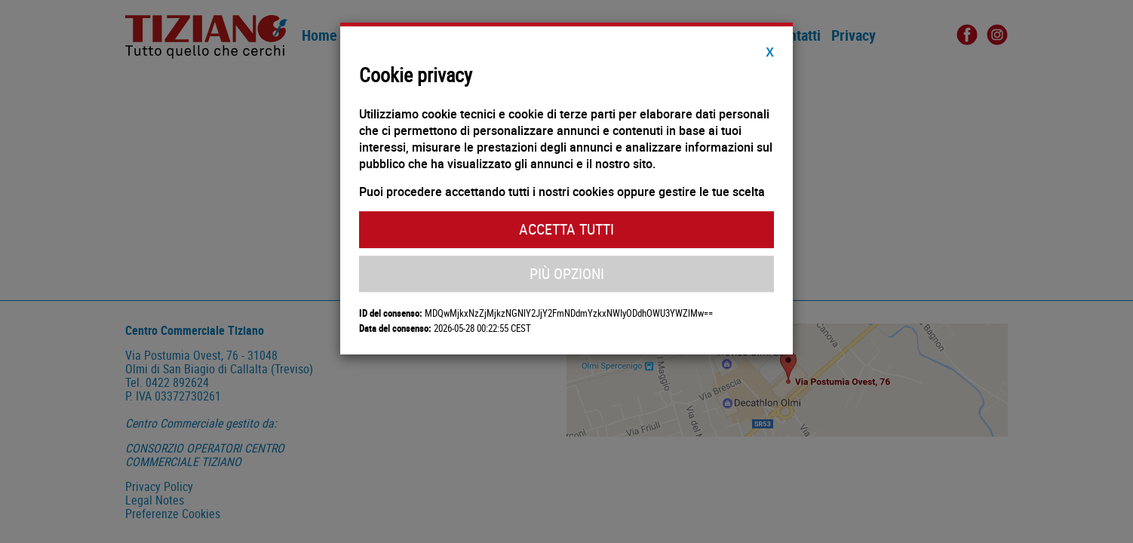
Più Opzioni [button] (567, 273)
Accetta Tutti (566, 229)
